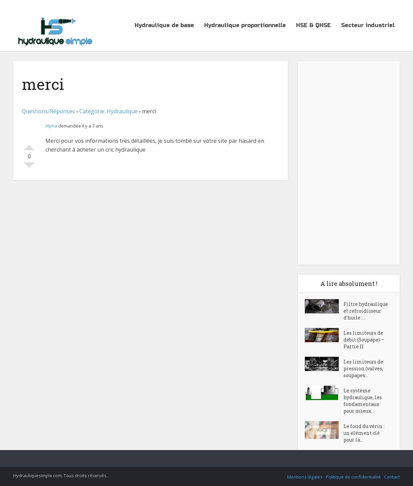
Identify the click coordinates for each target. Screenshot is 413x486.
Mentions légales (304, 477)
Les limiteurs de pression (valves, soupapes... (363, 368)
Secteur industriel (368, 25)
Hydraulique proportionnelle (245, 25)
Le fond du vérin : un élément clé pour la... (364, 433)
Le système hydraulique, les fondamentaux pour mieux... (362, 400)
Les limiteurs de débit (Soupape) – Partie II (363, 340)
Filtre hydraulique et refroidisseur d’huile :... (365, 311)
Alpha (51, 126)
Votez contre (29, 167)
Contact (392, 477)
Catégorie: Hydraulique (108, 111)
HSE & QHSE (313, 25)
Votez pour (29, 144)
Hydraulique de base (164, 25)
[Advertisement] (349, 163)
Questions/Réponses (48, 111)
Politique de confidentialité (353, 477)
